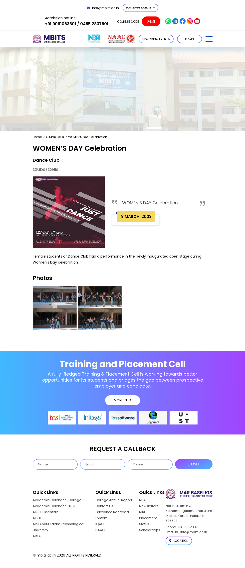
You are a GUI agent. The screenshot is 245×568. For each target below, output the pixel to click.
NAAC (100, 530)
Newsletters (148, 506)
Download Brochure (140, 7)
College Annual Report (113, 500)
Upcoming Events (156, 39)
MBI (151, 21)
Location (178, 541)
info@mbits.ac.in (103, 7)
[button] (209, 39)
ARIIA (37, 536)
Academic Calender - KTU (54, 506)
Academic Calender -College (57, 500)
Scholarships (149, 530)
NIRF (142, 512)
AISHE (37, 518)
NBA (142, 500)
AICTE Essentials (45, 512)
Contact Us (104, 506)
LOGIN (189, 39)
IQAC (99, 524)
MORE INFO (122, 400)
